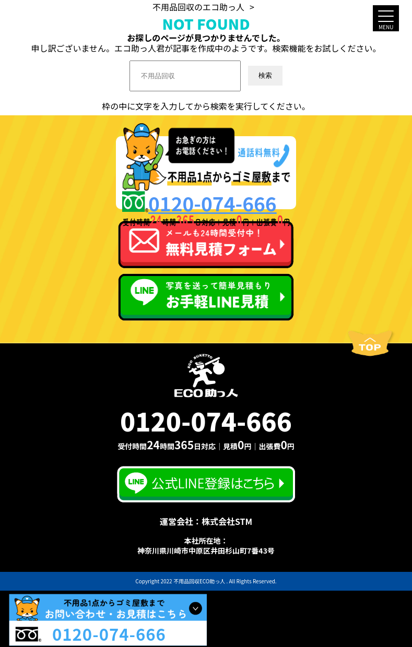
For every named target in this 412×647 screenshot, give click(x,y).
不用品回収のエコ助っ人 (198, 7)
